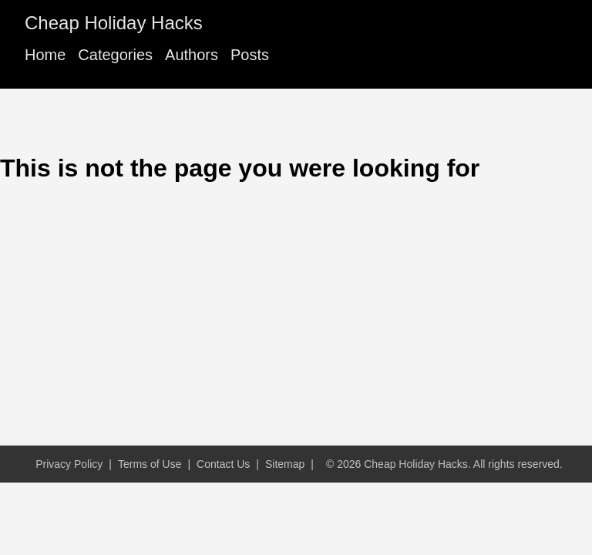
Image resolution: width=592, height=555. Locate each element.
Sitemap (284, 464)
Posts (249, 54)
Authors (191, 54)
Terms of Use (149, 464)
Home (45, 54)
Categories (115, 54)
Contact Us (223, 464)
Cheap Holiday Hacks (114, 22)
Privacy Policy (69, 464)
